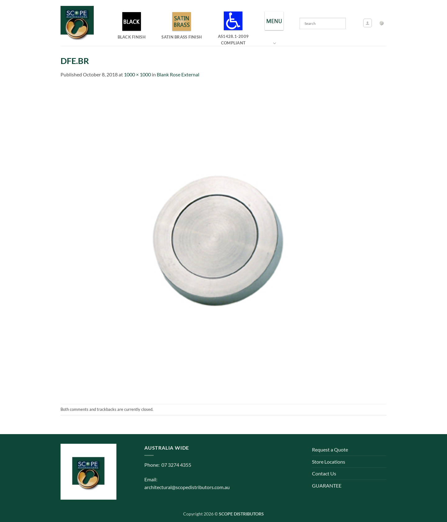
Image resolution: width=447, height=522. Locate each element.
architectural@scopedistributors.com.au (187, 487)
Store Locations (328, 462)
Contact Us (324, 473)
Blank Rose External (178, 74)
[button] (367, 23)
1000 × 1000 (137, 74)
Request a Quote (330, 449)
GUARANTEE (326, 485)
